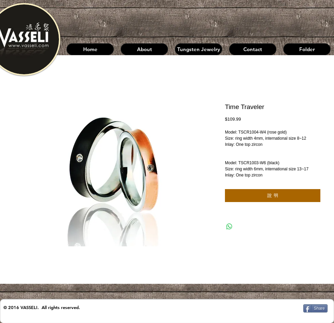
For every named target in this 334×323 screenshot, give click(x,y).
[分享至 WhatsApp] (229, 226)
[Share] (315, 308)
